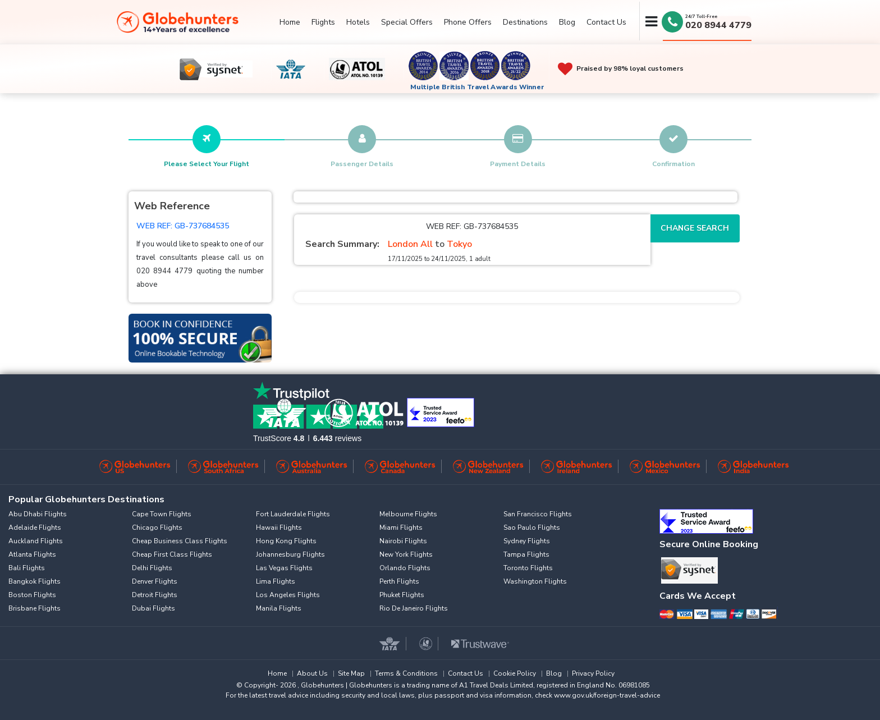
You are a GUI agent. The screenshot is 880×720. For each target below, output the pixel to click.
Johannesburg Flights (290, 554)
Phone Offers (468, 22)
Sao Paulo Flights (531, 527)
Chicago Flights (157, 527)
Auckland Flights (35, 540)
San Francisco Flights (537, 514)
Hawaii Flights (279, 527)
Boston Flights (32, 594)
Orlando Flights (404, 567)
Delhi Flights (152, 567)
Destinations (525, 22)
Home (289, 22)
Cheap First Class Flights (172, 554)
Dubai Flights (153, 608)
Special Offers (407, 22)
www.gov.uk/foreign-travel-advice (607, 695)
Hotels (358, 22)
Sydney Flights (526, 540)
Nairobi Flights (403, 540)
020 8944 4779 (718, 25)
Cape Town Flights (161, 514)
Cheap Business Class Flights (179, 540)
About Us (312, 673)
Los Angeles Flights (288, 594)
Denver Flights (154, 581)
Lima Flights (275, 581)
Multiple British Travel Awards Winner (477, 86)
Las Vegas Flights (284, 567)
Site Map (351, 673)
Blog (567, 22)
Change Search (695, 228)
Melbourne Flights (408, 514)
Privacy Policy (593, 673)
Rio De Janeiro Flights (413, 608)
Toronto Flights (528, 567)
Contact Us (606, 22)
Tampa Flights (526, 554)
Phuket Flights (401, 594)
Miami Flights (401, 527)
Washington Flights (535, 581)
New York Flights (406, 554)
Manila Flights (278, 608)
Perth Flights (399, 581)
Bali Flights (26, 567)
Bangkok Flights (34, 581)
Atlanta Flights (32, 554)
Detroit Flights (154, 594)
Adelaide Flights (34, 527)
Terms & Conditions (406, 673)
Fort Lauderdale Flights (293, 514)
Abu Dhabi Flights (37, 514)
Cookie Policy (514, 673)
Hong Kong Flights (286, 540)
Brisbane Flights (34, 608)
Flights (323, 22)
